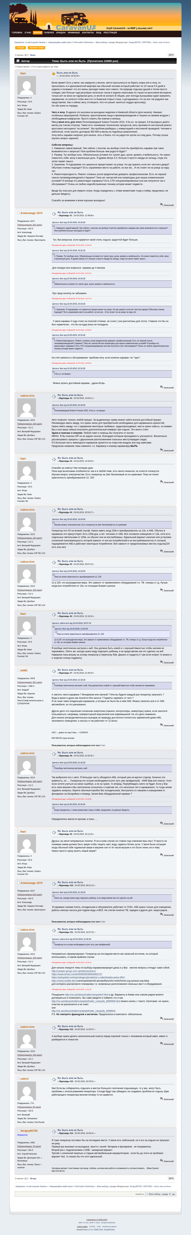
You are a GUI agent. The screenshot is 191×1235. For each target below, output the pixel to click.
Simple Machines (108, 1223)
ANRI (23, 670)
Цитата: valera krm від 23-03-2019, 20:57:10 (71, 623)
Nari (23, 73)
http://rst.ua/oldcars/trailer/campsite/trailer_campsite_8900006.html (86, 1001)
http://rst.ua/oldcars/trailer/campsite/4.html (86, 994)
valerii (25, 1078)
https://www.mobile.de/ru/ (65, 981)
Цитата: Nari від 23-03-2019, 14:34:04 (68, 519)
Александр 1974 (32, 213)
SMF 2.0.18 (83, 1223)
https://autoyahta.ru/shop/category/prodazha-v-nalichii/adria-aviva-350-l (88, 977)
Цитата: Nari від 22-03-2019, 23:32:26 (68, 222)
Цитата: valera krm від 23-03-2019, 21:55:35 (71, 939)
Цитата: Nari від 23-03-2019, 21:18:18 (68, 680)
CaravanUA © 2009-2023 (97, 1220)
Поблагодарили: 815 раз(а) (29, 225)
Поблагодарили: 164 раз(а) (29, 424)
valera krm (28, 395)
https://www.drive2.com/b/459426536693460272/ (77, 974)
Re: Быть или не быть (70, 212)
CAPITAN (146, 42)
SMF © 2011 (95, 1223)
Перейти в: (139, 1194)
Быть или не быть (67, 73)
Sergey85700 (134, 42)
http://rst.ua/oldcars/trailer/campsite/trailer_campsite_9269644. (84, 1011)
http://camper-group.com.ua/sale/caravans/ (74, 971)
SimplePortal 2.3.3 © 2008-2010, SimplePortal (95, 1230)
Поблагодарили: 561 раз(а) (29, 682)
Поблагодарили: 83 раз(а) (29, 1107)
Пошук (20, 47)
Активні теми (36, 47)
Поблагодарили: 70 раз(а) (29, 1146)
